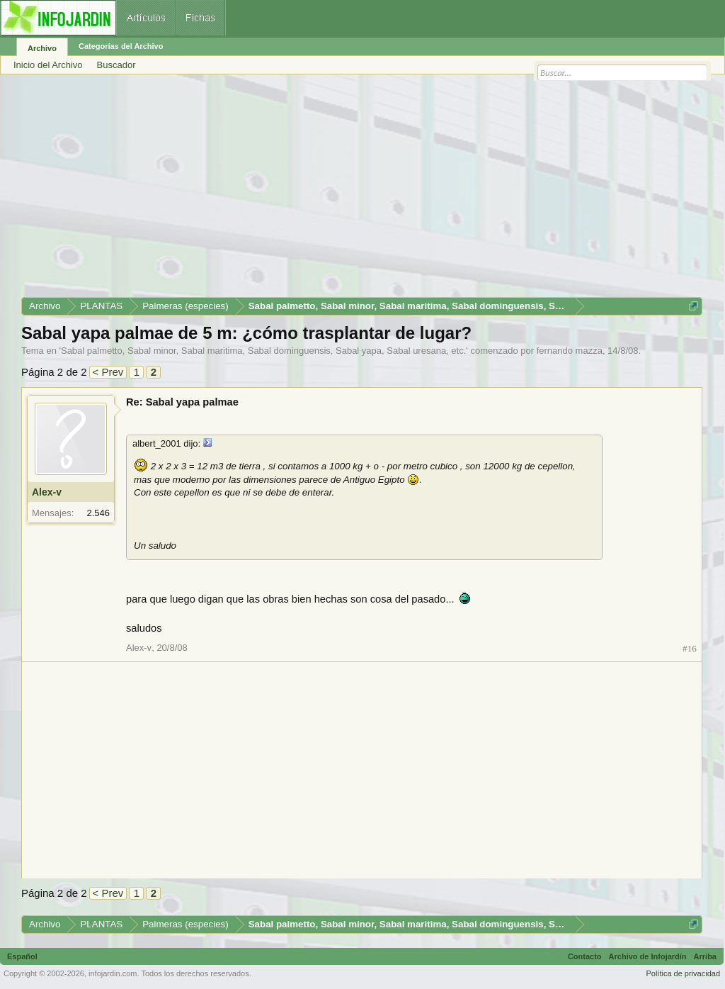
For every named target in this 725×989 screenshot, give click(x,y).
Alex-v (47, 492)
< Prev (108, 372)
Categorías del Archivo (121, 46)
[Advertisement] (361, 190)
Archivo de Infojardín (648, 956)
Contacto (585, 956)
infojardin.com (113, 973)
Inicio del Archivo (48, 65)
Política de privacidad (683, 973)
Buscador (116, 65)
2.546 (98, 513)
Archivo (42, 48)
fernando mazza (570, 350)
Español (22, 956)
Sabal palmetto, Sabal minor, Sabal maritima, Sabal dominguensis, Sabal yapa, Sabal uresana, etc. (263, 350)
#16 (690, 648)
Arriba (705, 956)
